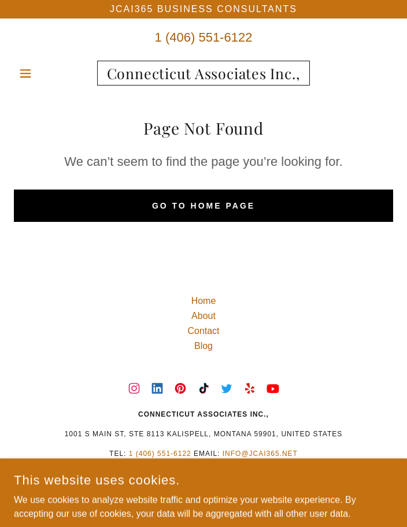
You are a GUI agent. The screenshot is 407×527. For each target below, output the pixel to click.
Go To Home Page (203, 205)
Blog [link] (203, 346)
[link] (203, 73)
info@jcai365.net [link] (260, 454)
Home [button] (203, 301)
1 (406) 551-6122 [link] (204, 37)
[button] (42, 73)
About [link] (203, 316)
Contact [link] (203, 331)
